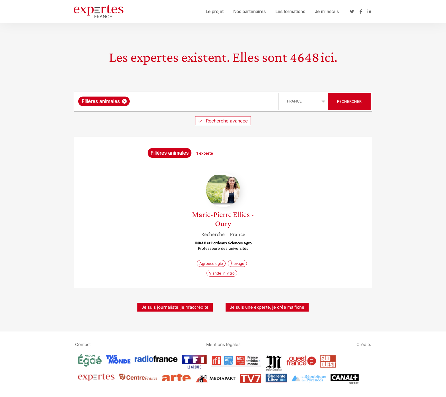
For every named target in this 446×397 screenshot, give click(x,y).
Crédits (363, 344)
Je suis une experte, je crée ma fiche (267, 307)
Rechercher (349, 101)
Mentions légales (223, 344)
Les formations (290, 11)
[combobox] (176, 101)
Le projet (215, 11)
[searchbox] (190, 101)
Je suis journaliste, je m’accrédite (175, 307)
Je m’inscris (327, 11)
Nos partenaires (249, 11)
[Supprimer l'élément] (124, 101)
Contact (83, 344)
